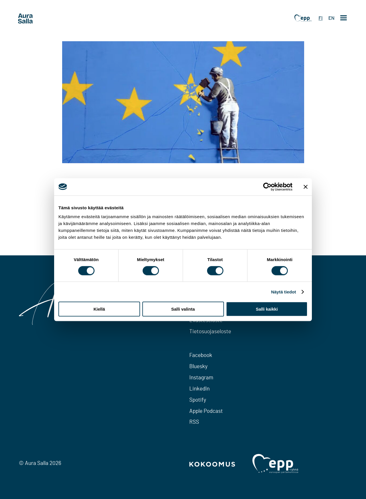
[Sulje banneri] (306, 187)
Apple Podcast (206, 411)
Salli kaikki (267, 309)
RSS (194, 422)
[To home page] (36, 18)
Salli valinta (183, 309)
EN (331, 18)
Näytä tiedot (283, 291)
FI (320, 18)
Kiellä (99, 309)
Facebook (200, 355)
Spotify (197, 400)
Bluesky (198, 366)
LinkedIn (199, 389)
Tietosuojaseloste (210, 331)
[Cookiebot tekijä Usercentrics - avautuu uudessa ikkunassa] (267, 186)
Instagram (201, 377)
